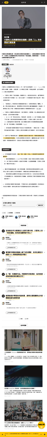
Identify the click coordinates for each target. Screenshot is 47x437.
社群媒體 (11, 212)
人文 (4, 212)
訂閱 (6, 2)
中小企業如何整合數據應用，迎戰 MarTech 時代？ (19, 423)
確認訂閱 (40, 205)
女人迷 (39, 108)
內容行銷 (18, 212)
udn (25, 124)
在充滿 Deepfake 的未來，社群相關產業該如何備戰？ (19, 388)
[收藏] (20, 319)
